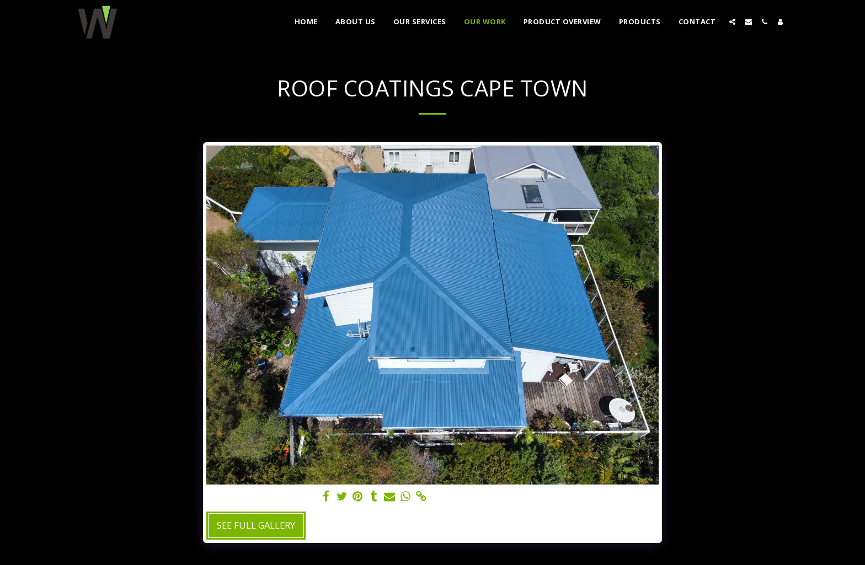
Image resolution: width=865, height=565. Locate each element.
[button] (732, 21)
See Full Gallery (256, 525)
